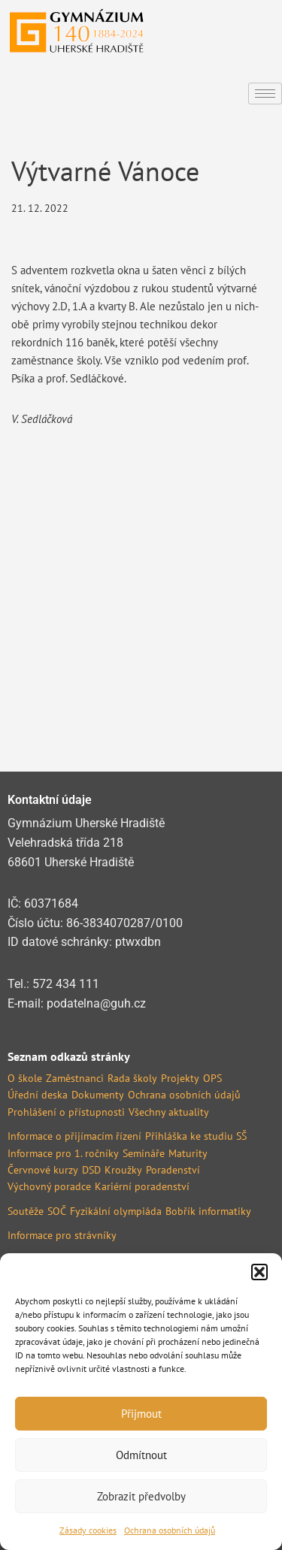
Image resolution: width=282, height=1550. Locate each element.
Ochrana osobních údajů (169, 1530)
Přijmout (141, 1413)
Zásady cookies (88, 1530)
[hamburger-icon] (265, 93)
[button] (259, 1272)
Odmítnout (141, 1455)
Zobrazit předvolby (141, 1496)
